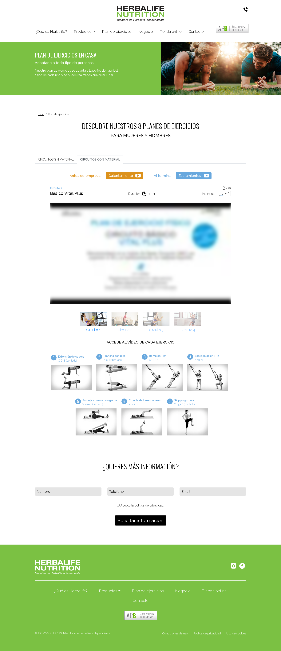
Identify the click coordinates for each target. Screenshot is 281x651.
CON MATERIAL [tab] (100, 159)
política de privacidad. (149, 505)
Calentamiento (121, 176)
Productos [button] (83, 31)
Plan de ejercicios (117, 31)
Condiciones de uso (175, 633)
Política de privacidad (207, 633)
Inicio (41, 114)
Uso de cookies (236, 633)
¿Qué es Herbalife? (51, 31)
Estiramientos (190, 176)
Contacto (196, 31)
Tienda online (171, 31)
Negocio (145, 31)
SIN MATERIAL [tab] (56, 159)
